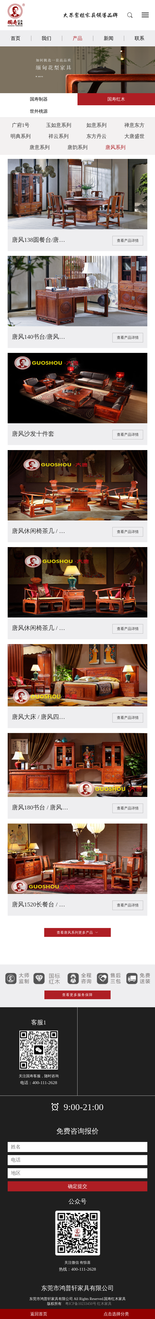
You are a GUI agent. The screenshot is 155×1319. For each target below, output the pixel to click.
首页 (15, 38)
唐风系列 (115, 147)
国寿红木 (116, 99)
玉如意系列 (58, 125)
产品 (77, 38)
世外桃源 (39, 111)
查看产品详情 (128, 241)
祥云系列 (58, 136)
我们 (46, 38)
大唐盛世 (134, 136)
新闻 (108, 38)
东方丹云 (96, 136)
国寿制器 (39, 99)
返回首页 (38, 1314)
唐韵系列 (77, 147)
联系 (139, 38)
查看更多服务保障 (77, 999)
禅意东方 (134, 125)
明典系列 (20, 136)
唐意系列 (39, 147)
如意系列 (96, 125)
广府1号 (21, 125)
